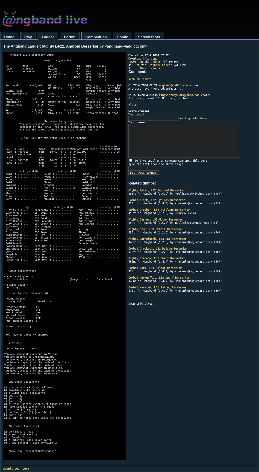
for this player (145, 68)
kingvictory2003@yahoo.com (179, 95)
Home (9, 37)
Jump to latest (139, 78)
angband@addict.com (173, 85)
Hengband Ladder (160, 65)
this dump (142, 58)
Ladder (48, 37)
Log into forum (196, 118)
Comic (122, 37)
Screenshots (149, 37)
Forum (70, 37)
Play (28, 37)
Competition (96, 37)
